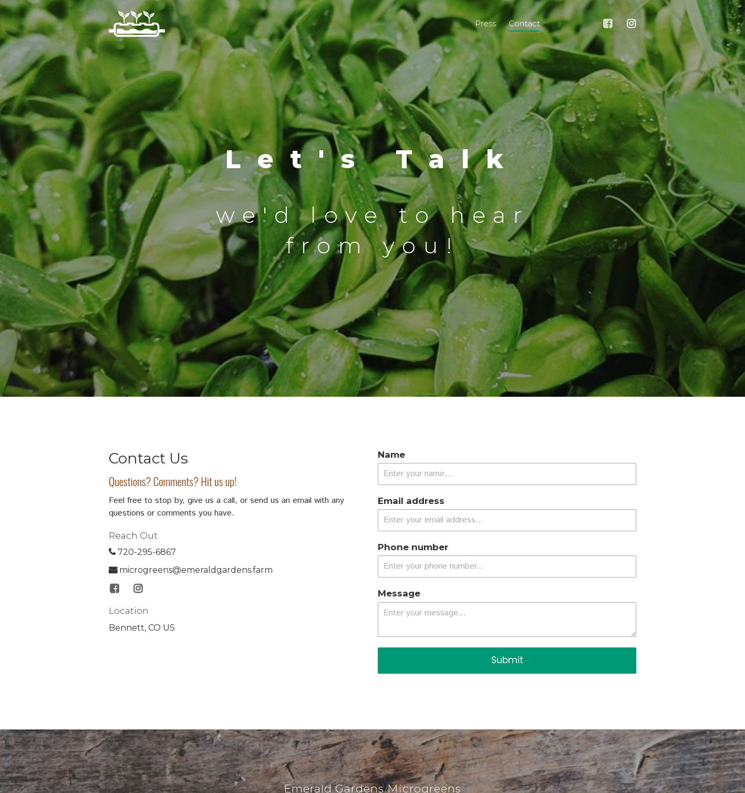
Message (399, 593)
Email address (411, 501)
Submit (507, 660)
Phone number (413, 547)
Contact (524, 23)
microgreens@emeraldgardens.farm (191, 570)
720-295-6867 (142, 552)
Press (485, 23)
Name (391, 454)
